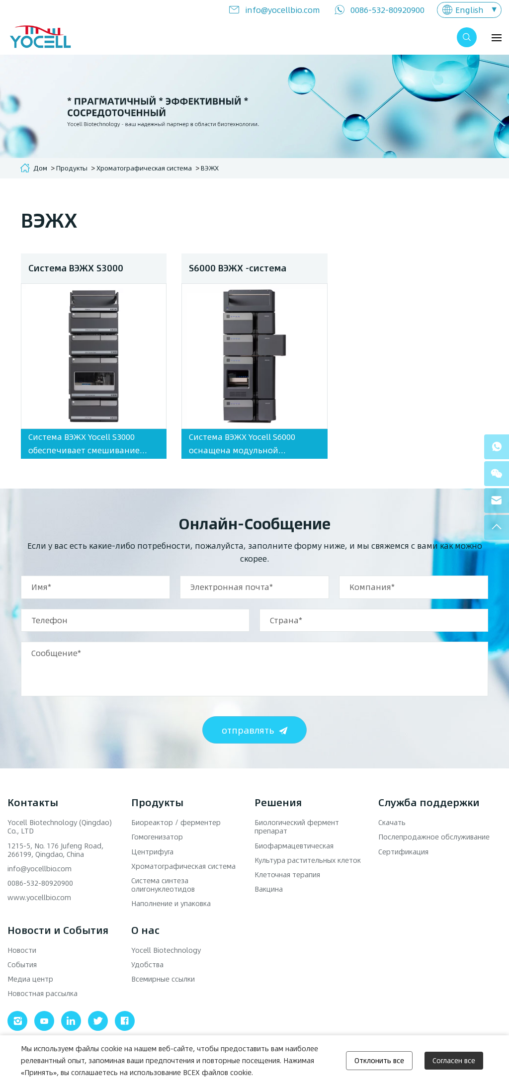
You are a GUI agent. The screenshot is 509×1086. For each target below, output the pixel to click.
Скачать (392, 822)
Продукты (71, 168)
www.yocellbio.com (39, 897)
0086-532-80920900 (387, 9)
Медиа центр (30, 979)
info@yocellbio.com (282, 9)
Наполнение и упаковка (171, 903)
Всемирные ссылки (163, 979)
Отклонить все (379, 1060)
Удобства (147, 964)
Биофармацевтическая (294, 845)
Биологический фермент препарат (296, 826)
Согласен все (453, 1060)
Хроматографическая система (144, 168)
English (469, 9)
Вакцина (268, 889)
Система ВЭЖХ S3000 (75, 267)
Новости (21, 950)
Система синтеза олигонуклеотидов (163, 885)
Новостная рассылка (42, 993)
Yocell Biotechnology (166, 950)
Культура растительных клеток (307, 860)
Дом (40, 168)
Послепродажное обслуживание (434, 836)
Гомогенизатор (157, 836)
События (22, 964)
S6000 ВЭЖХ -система (237, 267)
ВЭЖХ (210, 168)
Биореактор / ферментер (176, 822)
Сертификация (403, 851)
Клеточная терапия (287, 874)
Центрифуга (152, 851)
